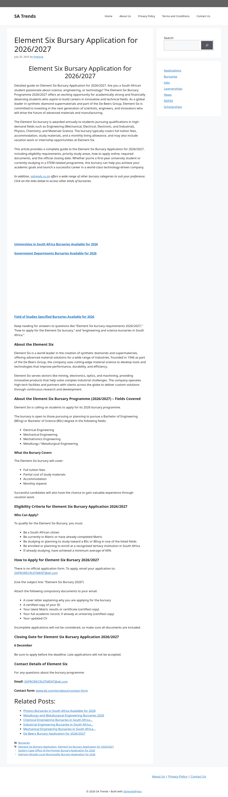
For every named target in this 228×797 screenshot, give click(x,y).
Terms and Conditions (176, 16)
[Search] (207, 45)
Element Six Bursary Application (37, 746)
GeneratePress (132, 791)
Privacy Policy (146, 16)
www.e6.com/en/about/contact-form (62, 691)
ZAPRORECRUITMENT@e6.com (36, 573)
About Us (125, 16)
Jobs (167, 83)
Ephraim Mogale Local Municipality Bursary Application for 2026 (56, 754)
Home (108, 16)
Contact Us (203, 16)
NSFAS (168, 101)
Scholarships (173, 107)
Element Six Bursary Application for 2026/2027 (86, 746)
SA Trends (25, 16)
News (168, 95)
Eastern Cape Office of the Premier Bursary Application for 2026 (56, 750)
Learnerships (173, 89)
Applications (172, 70)
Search (168, 38)
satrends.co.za (40, 176)
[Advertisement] (80, 213)
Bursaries (24, 742)
